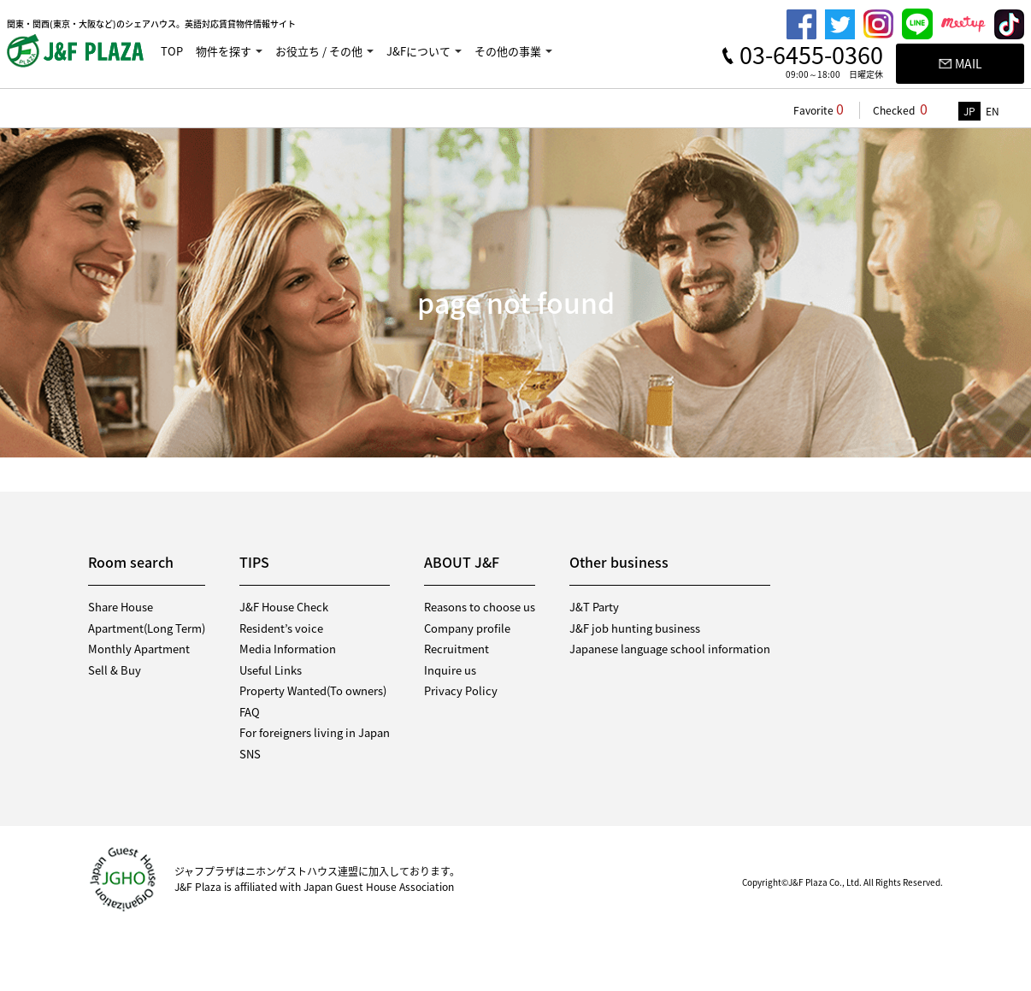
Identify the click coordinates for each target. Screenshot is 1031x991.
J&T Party (594, 607)
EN (992, 111)
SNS (250, 754)
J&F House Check (283, 607)
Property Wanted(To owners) (312, 690)
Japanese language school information (669, 648)
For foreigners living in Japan (314, 732)
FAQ (249, 712)
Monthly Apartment (139, 648)
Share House (120, 607)
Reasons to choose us (479, 607)
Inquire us (450, 670)
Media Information (287, 648)
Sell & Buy (114, 670)
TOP (172, 51)
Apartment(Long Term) (146, 628)
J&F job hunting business (634, 628)
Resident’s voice (281, 628)
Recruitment (456, 648)
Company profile (467, 628)
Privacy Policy (461, 690)
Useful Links (270, 670)
